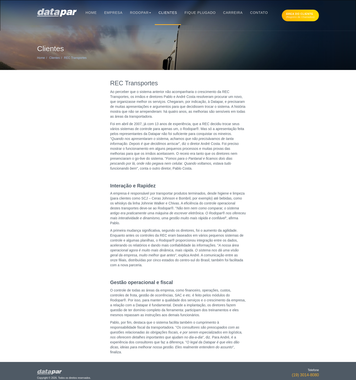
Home (91, 13)
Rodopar (140, 13)
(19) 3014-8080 (305, 375)
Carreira (233, 13)
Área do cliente (300, 15)
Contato (259, 13)
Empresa (113, 13)
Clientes (167, 13)
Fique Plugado (200, 13)
